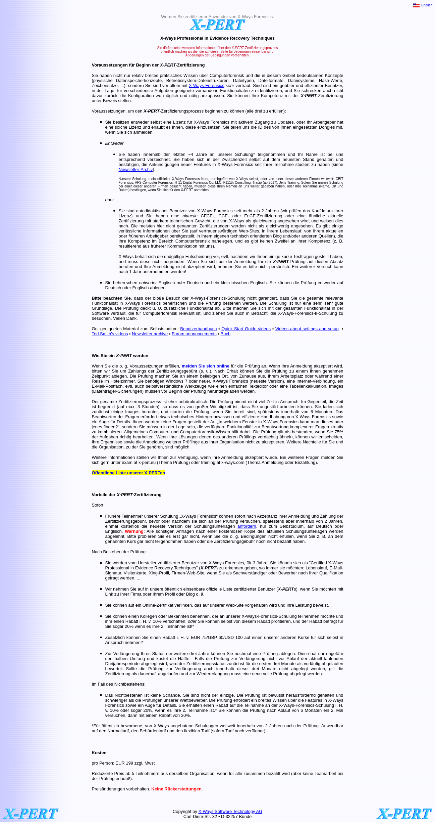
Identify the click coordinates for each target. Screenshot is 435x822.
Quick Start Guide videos (246, 328)
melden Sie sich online (205, 366)
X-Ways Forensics (206, 85)
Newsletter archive (150, 333)
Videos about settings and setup (307, 328)
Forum (178, 333)
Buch (226, 333)
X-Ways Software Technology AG (230, 811)
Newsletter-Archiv (136, 169)
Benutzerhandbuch (198, 328)
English (426, 5)
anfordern (246, 526)
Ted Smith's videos (110, 333)
